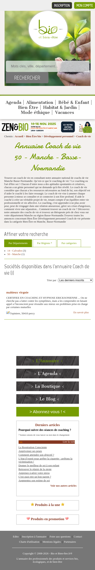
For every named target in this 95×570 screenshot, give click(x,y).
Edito (16, 536)
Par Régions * (44, 243)
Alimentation (39, 102)
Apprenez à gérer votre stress (34, 473)
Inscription (62, 5)
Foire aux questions (60, 536)
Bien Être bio (33, 136)
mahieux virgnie (17, 292)
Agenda (13, 102)
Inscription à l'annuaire (34, 536)
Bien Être (28, 107)
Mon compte (84, 5)
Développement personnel (58, 136)
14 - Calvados (14, 250)
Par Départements (18, 243)
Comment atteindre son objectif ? (36, 454)
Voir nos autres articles (63, 485)
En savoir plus (81, 312)
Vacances (64, 112)
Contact (78, 536)
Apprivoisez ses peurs (30, 451)
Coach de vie (83, 136)
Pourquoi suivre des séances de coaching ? (45, 430)
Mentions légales (52, 541)
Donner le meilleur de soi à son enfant (39, 465)
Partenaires (70, 541)
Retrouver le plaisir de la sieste (35, 469)
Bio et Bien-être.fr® (61, 553)
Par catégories (69, 243)
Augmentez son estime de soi (34, 480)
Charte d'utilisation (29, 541)
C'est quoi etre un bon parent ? (35, 476)
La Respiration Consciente (33, 447)
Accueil (19, 136)
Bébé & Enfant (73, 102)
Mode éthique (35, 112)
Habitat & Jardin (60, 107)
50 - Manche (14, 254)
